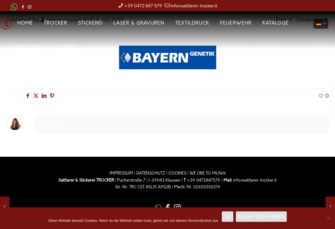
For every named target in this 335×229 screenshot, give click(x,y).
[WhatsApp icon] (14, 9)
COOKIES (177, 174)
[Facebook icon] (23, 7)
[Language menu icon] (320, 24)
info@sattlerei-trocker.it (255, 181)
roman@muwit (53, 124)
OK (228, 217)
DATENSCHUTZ (150, 174)
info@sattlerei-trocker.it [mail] (194, 6)
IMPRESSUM (121, 174)
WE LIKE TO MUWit (208, 174)
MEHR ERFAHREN (261, 217)
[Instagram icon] (30, 7)
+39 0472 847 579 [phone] (143, 6)
